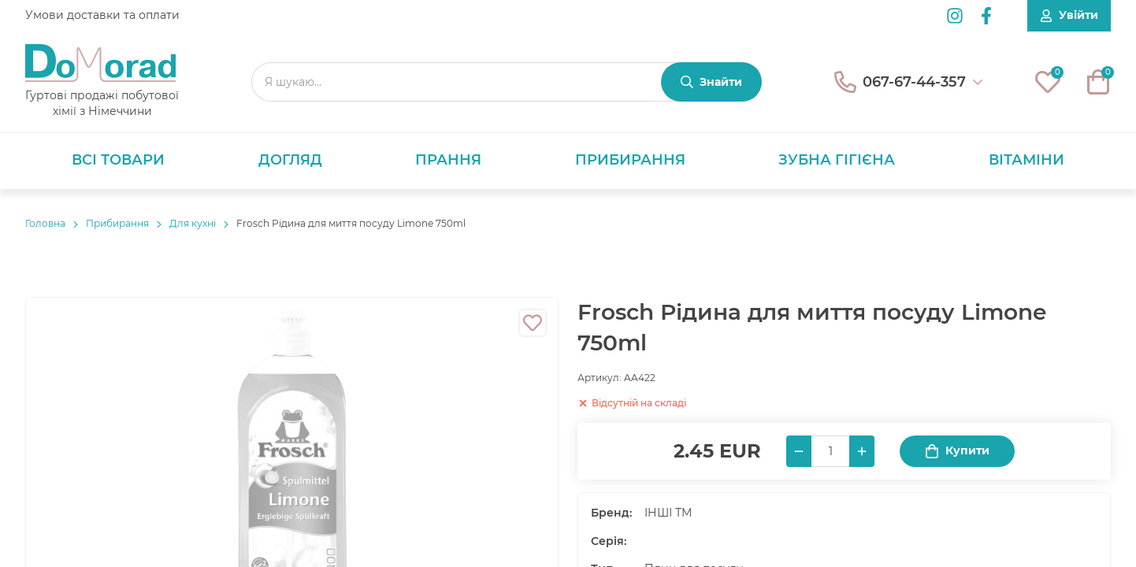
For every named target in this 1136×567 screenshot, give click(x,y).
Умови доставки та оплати (102, 15)
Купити (957, 450)
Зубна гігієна (836, 160)
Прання (448, 160)
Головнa (45, 223)
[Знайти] (711, 82)
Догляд (290, 160)
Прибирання (630, 160)
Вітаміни (1026, 160)
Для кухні (192, 223)
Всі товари (118, 160)
